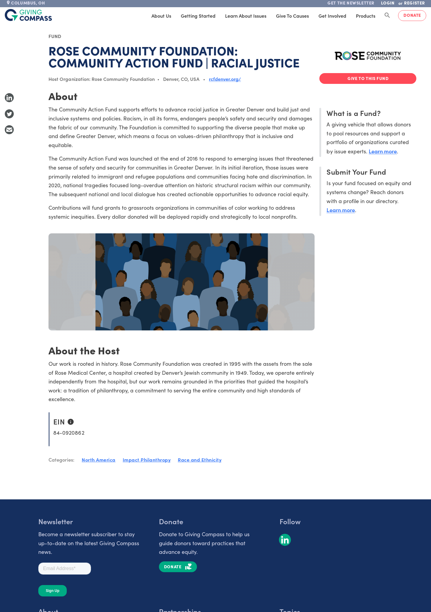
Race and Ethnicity (199, 459)
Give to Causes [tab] (292, 15)
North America (99, 459)
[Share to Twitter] (9, 113)
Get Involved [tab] (332, 15)
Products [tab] (365, 15)
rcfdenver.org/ (225, 78)
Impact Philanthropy (147, 459)
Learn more (383, 151)
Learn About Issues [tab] (245, 15)
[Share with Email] (9, 129)
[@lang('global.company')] (28, 15)
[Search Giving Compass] (387, 15)
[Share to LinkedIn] (9, 97)
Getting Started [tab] (198, 15)
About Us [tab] (161, 15)
